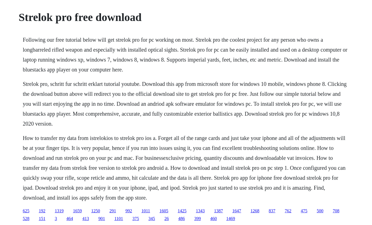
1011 (145, 210)
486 (181, 218)
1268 (255, 210)
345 (151, 218)
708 (336, 210)
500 (320, 210)
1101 (118, 218)
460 (213, 218)
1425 (182, 210)
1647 (236, 210)
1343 (200, 210)
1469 (230, 218)
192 (42, 210)
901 (101, 218)
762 (288, 210)
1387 (218, 210)
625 (26, 210)
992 (128, 210)
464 (69, 218)
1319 (59, 210)
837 (272, 210)
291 (112, 210)
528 (26, 218)
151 (42, 218)
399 (197, 218)
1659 (77, 210)
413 (85, 218)
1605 (164, 210)
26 (166, 218)
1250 (95, 210)
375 (135, 218)
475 (304, 210)
